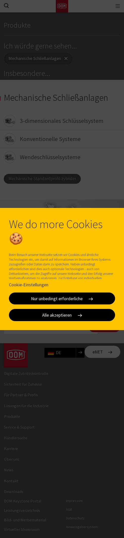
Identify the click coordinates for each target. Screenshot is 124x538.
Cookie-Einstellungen (28, 285)
